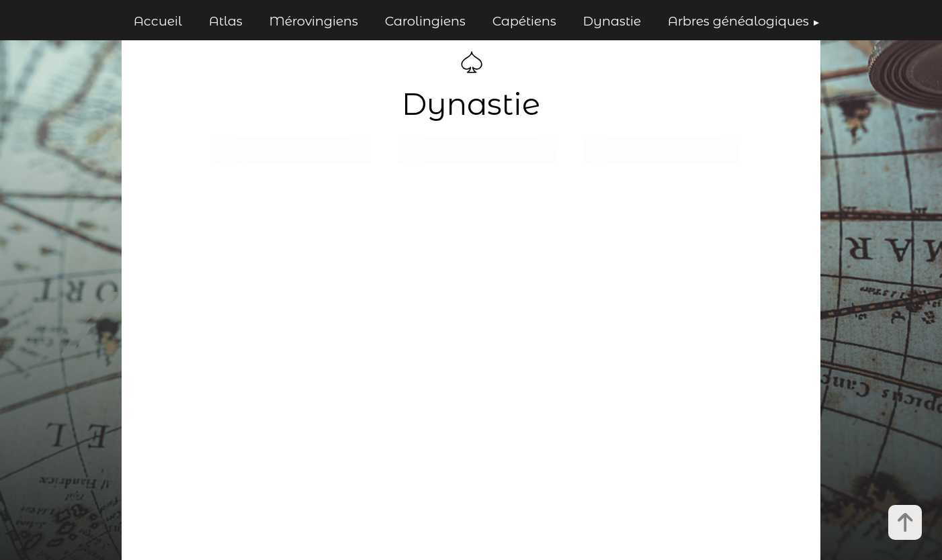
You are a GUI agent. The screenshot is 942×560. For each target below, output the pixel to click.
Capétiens (524, 21)
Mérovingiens (313, 21)
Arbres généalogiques (738, 21)
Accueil (158, 21)
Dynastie (612, 21)
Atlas (226, 21)
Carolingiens (425, 21)
